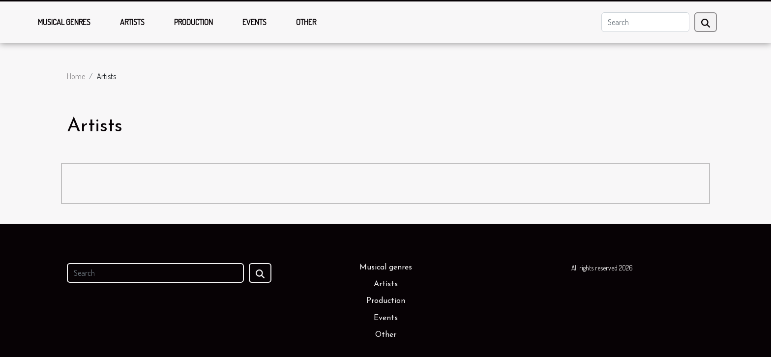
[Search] (645, 22)
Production (193, 22)
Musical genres (64, 22)
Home (76, 76)
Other (306, 22)
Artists (132, 22)
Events (254, 22)
